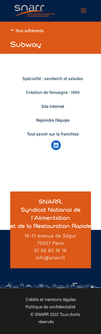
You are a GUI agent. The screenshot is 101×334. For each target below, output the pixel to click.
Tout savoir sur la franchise (53, 134)
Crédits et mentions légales (51, 300)
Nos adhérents (30, 31)
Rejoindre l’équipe (52, 120)
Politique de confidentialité (50, 307)
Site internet (52, 107)
